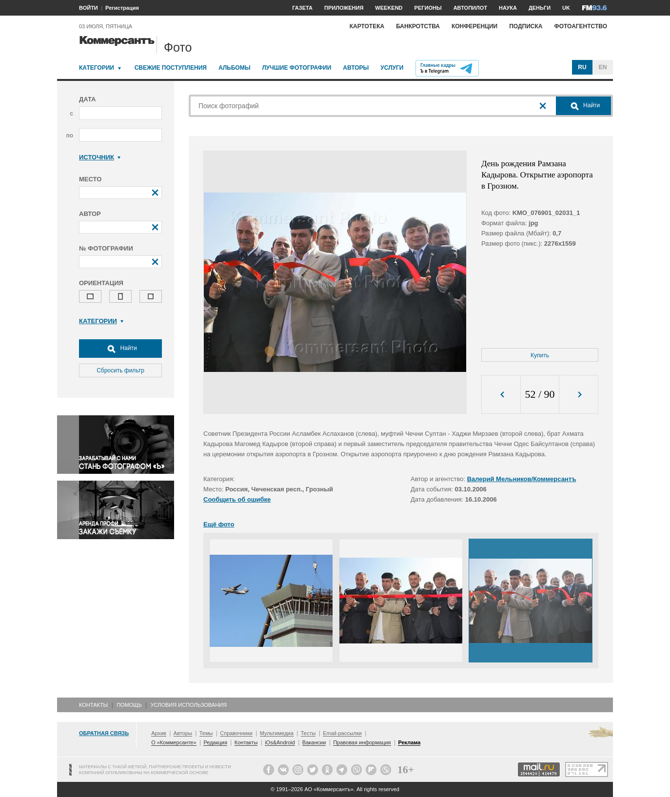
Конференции (474, 26)
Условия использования (189, 705)
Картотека (367, 26)
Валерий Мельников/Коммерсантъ (521, 479)
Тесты (308, 733)
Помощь (129, 705)
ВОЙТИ (88, 8)
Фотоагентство (580, 26)
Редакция (215, 742)
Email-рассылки (342, 733)
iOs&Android (280, 742)
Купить (540, 355)
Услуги (391, 67)
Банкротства (418, 26)
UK (566, 8)
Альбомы (234, 67)
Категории (96, 67)
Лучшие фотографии (296, 67)
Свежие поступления (171, 67)
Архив (158, 733)
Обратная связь (104, 733)
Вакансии (314, 742)
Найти (120, 348)
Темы (206, 733)
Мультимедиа (277, 733)
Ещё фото (218, 524)
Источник (99, 157)
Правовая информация (362, 742)
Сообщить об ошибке (237, 499)
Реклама (409, 742)
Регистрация (122, 8)
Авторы (356, 67)
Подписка (525, 26)
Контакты (93, 705)
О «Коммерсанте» (173, 742)
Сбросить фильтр (120, 370)
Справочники (236, 733)
